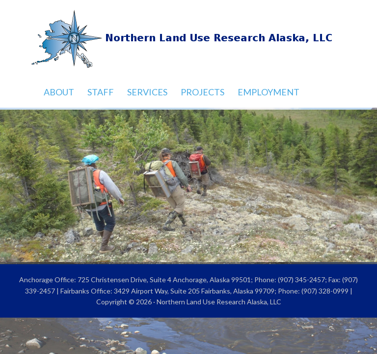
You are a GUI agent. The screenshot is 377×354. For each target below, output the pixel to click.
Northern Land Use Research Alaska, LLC (188, 39)
